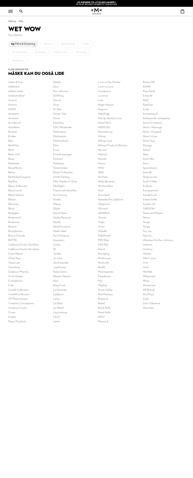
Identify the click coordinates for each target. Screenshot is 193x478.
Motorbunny (105, 132)
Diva (55, 86)
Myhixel (102, 154)
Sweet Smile (150, 199)
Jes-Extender (61, 262)
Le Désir (58, 303)
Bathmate (14, 163)
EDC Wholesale (62, 127)
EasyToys (58, 123)
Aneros (12, 100)
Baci (10, 141)
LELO (56, 317)
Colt (10, 285)
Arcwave (13, 118)
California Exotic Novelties (23, 244)
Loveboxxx (104, 91)
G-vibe (57, 199)
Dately (57, 82)
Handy (57, 222)
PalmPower (104, 235)
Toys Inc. (148, 235)
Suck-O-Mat (150, 181)
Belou (11, 172)
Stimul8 (147, 172)
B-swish (12, 132)
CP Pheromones (18, 299)
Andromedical (16, 95)
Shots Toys (149, 141)
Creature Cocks (17, 308)
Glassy (57, 204)
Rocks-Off (149, 82)
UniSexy (147, 249)
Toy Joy (147, 231)
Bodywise (13, 222)
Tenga (146, 222)
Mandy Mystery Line (110, 118)
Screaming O (150, 113)
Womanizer (149, 285)
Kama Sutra (59, 272)
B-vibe (12, 136)
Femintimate (60, 168)
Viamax (147, 253)
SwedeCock (150, 195)
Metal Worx (104, 123)
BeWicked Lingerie (19, 177)
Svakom (147, 186)
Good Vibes (60, 213)
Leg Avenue (60, 312)
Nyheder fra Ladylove (110, 199)
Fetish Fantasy (61, 177)
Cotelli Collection (18, 290)
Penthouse (104, 258)
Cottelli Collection (19, 294)
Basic (11, 150)
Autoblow (14, 127)
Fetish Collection (63, 172)
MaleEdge (104, 113)
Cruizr (11, 312)
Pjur (100, 281)
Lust (100, 100)
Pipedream (104, 276)
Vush (146, 267)
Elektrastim (59, 132)
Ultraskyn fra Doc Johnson (158, 240)
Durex (56, 118)
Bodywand (14, 217)
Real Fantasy (105, 294)
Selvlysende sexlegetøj (156, 118)
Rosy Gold (149, 91)
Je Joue (57, 258)
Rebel (101, 303)
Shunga (147, 145)
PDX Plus (103, 244)
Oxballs (102, 231)
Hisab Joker (60, 231)
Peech (101, 249)
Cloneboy (14, 267)
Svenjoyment (150, 190)
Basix (11, 159)
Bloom (12, 199)
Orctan (102, 217)
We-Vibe (147, 272)
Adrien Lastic (16, 91)
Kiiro (55, 281)
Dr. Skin (57, 109)
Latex (56, 299)
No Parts (103, 177)
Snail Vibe (148, 159)
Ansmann (13, 113)
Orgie (101, 222)
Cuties (12, 317)
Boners (12, 226)
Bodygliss (13, 213)
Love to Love (105, 86)
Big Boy (12, 181)
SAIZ (146, 100)
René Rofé (104, 308)
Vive (145, 262)
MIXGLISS (104, 127)
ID (54, 249)
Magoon (103, 109)
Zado (146, 299)
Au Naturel (14, 123)
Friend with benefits (64, 190)
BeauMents (15, 168)
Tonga (146, 226)
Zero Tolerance (151, 303)
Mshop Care (105, 141)
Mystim (102, 159)
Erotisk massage (62, 154)
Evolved (58, 159)
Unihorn (147, 244)
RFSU (101, 317)
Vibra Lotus (149, 258)
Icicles (56, 244)
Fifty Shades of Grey (65, 181)
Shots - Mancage (152, 127)
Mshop (12, 21)
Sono (146, 163)
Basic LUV (14, 154)
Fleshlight (58, 186)
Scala (146, 109)
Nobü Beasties (106, 181)
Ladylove (58, 294)
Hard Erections (61, 226)
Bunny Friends (16, 235)
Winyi (146, 281)
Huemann (58, 240)
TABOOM (149, 208)
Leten (56, 321)
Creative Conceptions (21, 303)
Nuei (100, 190)
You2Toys (148, 294)
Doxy (56, 104)
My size (102, 150)
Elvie (56, 145)
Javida (57, 253)
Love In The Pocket (109, 82)
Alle (21, 21)
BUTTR (12, 240)
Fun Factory (60, 195)
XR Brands (149, 290)
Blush (11, 208)
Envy (56, 150)
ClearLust (14, 262)
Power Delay (105, 290)
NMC (101, 172)
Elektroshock (60, 141)
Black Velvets (16, 195)
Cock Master (15, 276)
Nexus (101, 163)
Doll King (58, 95)
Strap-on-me (150, 177)
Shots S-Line (150, 136)
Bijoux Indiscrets (17, 186)
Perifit (101, 267)
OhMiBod (103, 213)
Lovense (103, 95)
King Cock (59, 285)
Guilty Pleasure (62, 217)
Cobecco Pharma (18, 272)
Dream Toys (60, 113)
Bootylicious (15, 231)
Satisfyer (148, 104)
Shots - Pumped (152, 132)
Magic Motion (106, 104)
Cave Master (15, 253)
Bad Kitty (13, 145)
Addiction (14, 86)
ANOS (12, 109)
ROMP (147, 86)
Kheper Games (61, 276)
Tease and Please (153, 213)
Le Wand (58, 308)
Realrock (103, 299)
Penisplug (103, 253)
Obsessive (104, 204)
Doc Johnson (60, 91)
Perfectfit (103, 262)
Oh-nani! (103, 208)
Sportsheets (150, 168)
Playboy (102, 285)
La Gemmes (60, 290)
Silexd (146, 150)
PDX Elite (103, 240)
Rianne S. (103, 321)
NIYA (101, 168)
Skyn (146, 154)
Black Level (14, 190)
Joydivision (59, 267)
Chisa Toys (14, 258)
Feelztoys (58, 163)
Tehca (146, 217)
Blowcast (13, 204)
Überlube (148, 308)
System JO (149, 204)
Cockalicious (15, 281)
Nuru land (103, 195)
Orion (101, 226)
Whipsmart (149, 276)
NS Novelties (105, 186)
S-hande (147, 95)
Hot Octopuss (61, 235)
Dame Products (17, 321)
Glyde (56, 208)
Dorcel (57, 100)
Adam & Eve (15, 82)
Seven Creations (152, 123)
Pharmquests (105, 272)
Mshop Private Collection (112, 145)
